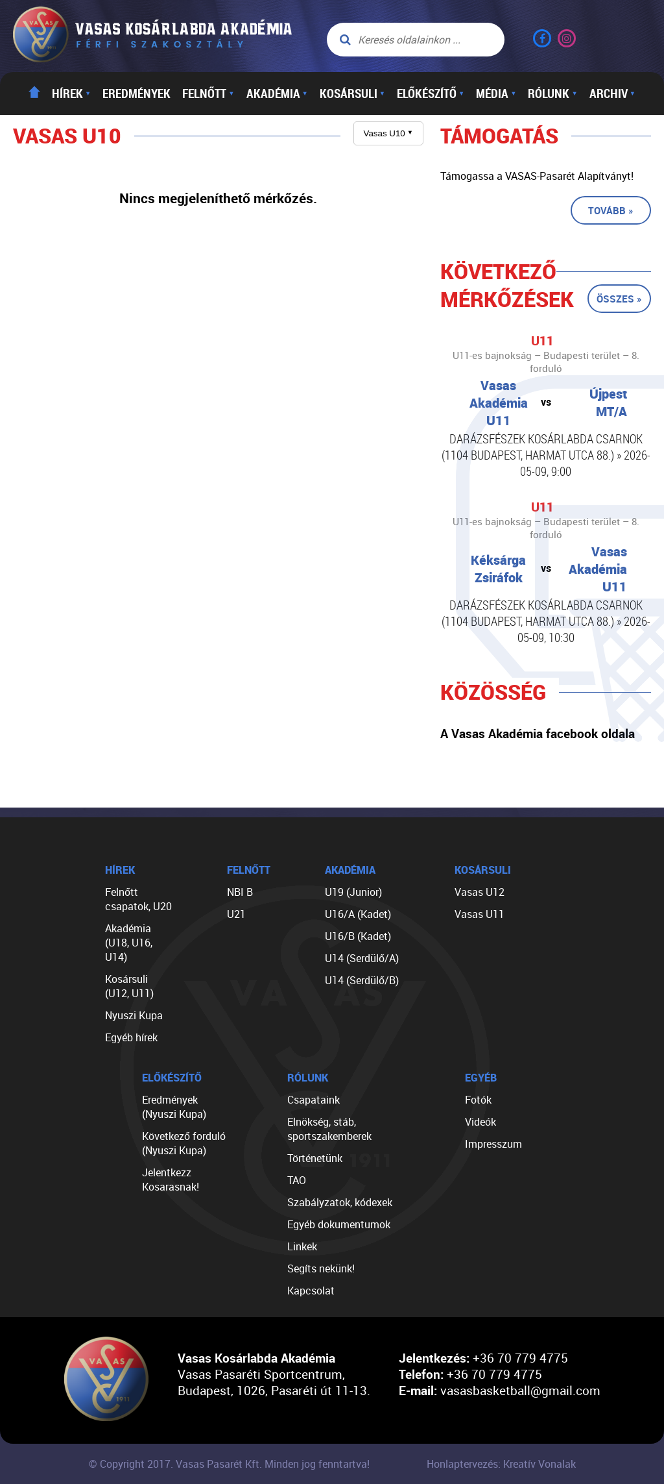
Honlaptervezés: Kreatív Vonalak (501, 1464)
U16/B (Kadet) (358, 936)
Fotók (478, 1100)
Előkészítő (430, 93)
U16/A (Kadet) (358, 914)
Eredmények (136, 93)
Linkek (302, 1246)
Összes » (619, 298)
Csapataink (313, 1100)
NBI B (240, 892)
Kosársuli (352, 93)
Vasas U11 (479, 914)
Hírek (71, 93)
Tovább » (611, 210)
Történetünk (314, 1158)
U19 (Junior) (353, 892)
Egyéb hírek (131, 1037)
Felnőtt (208, 93)
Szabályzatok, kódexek (339, 1202)
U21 (236, 914)
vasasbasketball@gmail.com (520, 1390)
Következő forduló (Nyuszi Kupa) (184, 1143)
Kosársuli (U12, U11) (129, 986)
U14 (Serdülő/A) (362, 958)
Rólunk (552, 93)
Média (496, 93)
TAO (296, 1180)
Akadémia (277, 93)
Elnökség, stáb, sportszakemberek (329, 1129)
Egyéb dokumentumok (338, 1224)
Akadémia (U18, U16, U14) (128, 942)
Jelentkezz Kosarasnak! (170, 1179)
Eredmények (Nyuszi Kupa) (174, 1107)
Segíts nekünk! (321, 1268)
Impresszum (493, 1144)
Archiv (612, 93)
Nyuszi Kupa (134, 1015)
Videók (480, 1122)
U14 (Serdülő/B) (362, 980)
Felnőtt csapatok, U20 (138, 899)
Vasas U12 (479, 892)
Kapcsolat (311, 1290)
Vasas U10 (388, 133)
